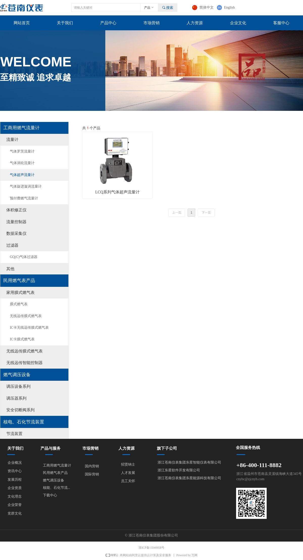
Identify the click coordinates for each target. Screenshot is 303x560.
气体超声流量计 (22, 175)
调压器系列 (16, 398)
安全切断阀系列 (20, 410)
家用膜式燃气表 (20, 292)
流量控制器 (16, 222)
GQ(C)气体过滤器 (23, 257)
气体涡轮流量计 (22, 163)
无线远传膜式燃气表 (26, 316)
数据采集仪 (16, 233)
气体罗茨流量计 (22, 151)
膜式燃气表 (19, 304)
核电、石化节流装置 (23, 421)
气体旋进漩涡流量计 (26, 186)
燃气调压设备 (17, 374)
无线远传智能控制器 (24, 363)
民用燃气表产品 (19, 280)
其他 (10, 269)
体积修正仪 (16, 210)
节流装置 (14, 433)
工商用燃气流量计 (21, 127)
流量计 (12, 139)
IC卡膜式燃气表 (22, 339)
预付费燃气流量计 (24, 198)
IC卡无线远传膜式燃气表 (29, 327)
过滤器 (12, 245)
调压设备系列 (18, 386)
